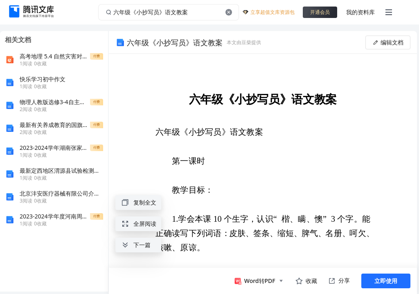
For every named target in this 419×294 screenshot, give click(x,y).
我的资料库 (360, 12)
